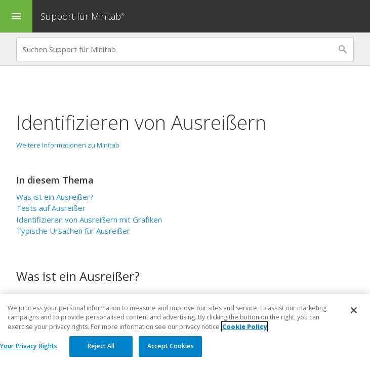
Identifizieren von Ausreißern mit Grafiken (89, 219)
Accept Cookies (170, 346)
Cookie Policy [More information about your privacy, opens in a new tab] (244, 326)
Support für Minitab (83, 16)
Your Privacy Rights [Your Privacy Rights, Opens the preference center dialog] (28, 346)
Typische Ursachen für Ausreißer (73, 231)
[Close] (354, 310)
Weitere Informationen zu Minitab (67, 145)
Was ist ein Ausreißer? (55, 197)
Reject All (101, 346)
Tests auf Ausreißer (51, 208)
